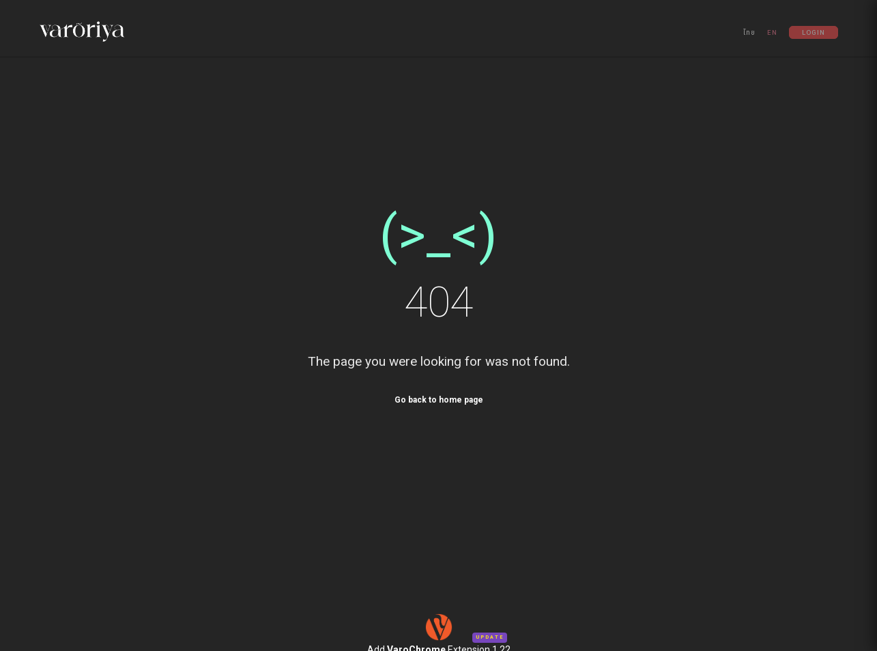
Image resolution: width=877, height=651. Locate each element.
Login (813, 32)
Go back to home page (438, 400)
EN (772, 32)
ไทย (749, 32)
